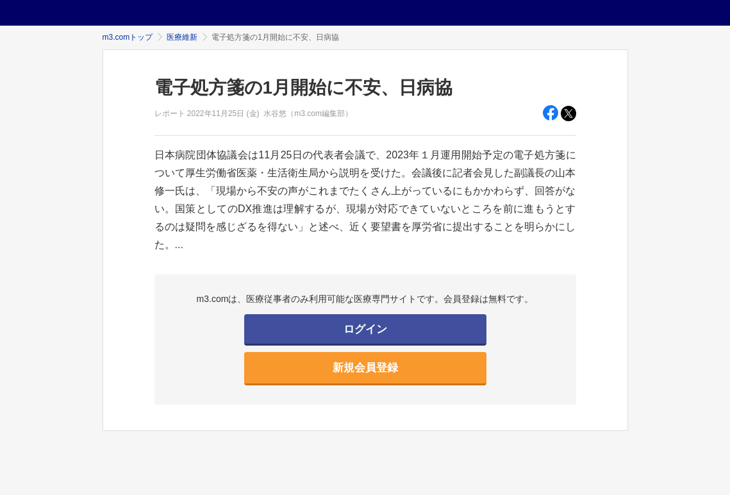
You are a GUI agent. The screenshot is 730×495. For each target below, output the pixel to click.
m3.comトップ (128, 37)
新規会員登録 (365, 368)
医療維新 (182, 37)
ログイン (365, 329)
